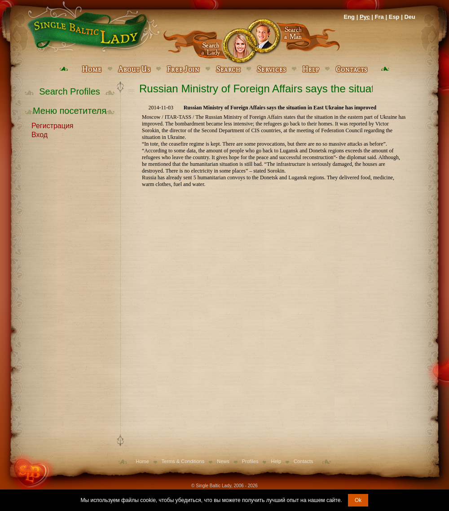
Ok (358, 500)
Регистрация (52, 125)
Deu (409, 16)
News (223, 461)
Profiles (250, 461)
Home (142, 461)
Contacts (303, 461)
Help (276, 461)
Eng (349, 16)
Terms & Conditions (183, 461)
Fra (379, 16)
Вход (39, 134)
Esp (394, 16)
